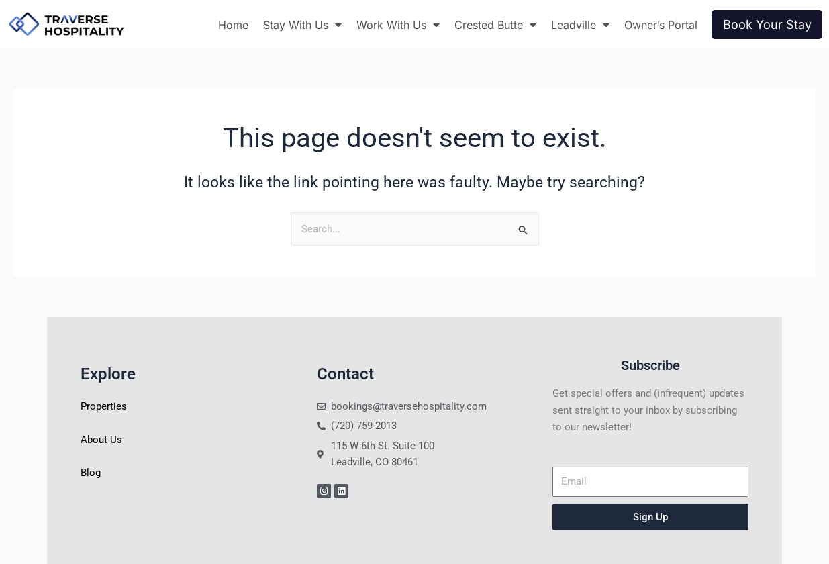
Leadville (580, 25)
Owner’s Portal (660, 25)
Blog (91, 473)
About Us (101, 440)
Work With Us (398, 25)
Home (233, 25)
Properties (104, 406)
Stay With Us (302, 25)
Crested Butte (495, 25)
